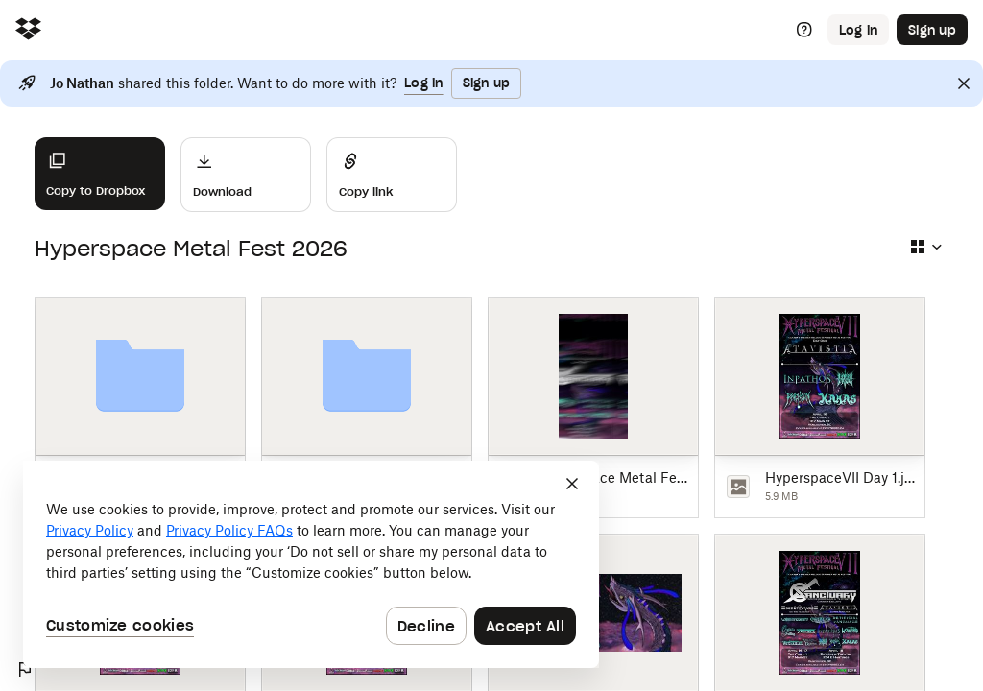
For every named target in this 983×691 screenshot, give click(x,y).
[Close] (963, 83)
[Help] (804, 29)
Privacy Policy (89, 530)
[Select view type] (925, 246)
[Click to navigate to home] (28, 30)
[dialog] (311, 564)
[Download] (245, 174)
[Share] (391, 174)
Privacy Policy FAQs (229, 530)
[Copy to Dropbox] (100, 173)
